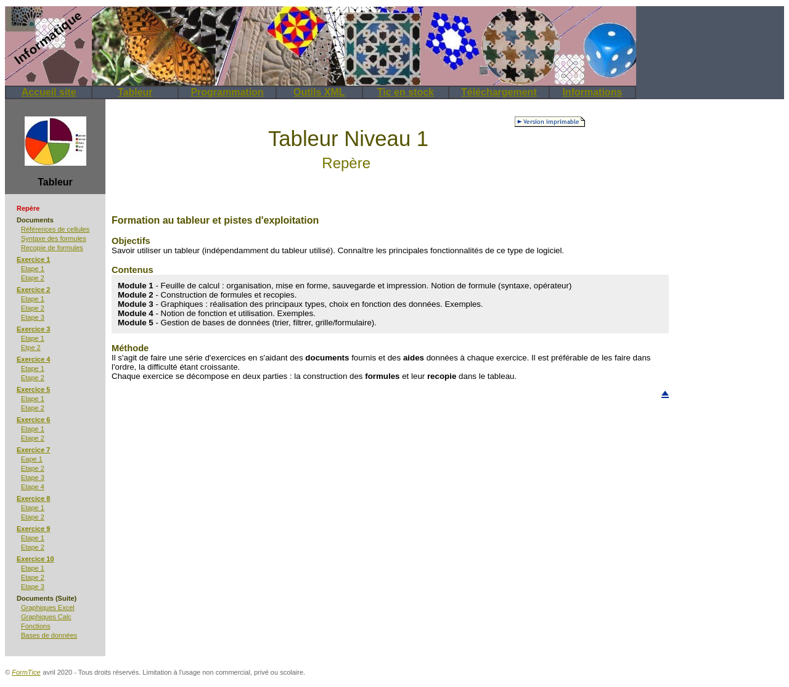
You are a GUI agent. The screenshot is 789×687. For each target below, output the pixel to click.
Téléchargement (499, 92)
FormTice (26, 672)
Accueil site (49, 92)
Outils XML (319, 92)
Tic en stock (405, 92)
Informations (592, 92)
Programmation (226, 92)
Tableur (135, 92)
